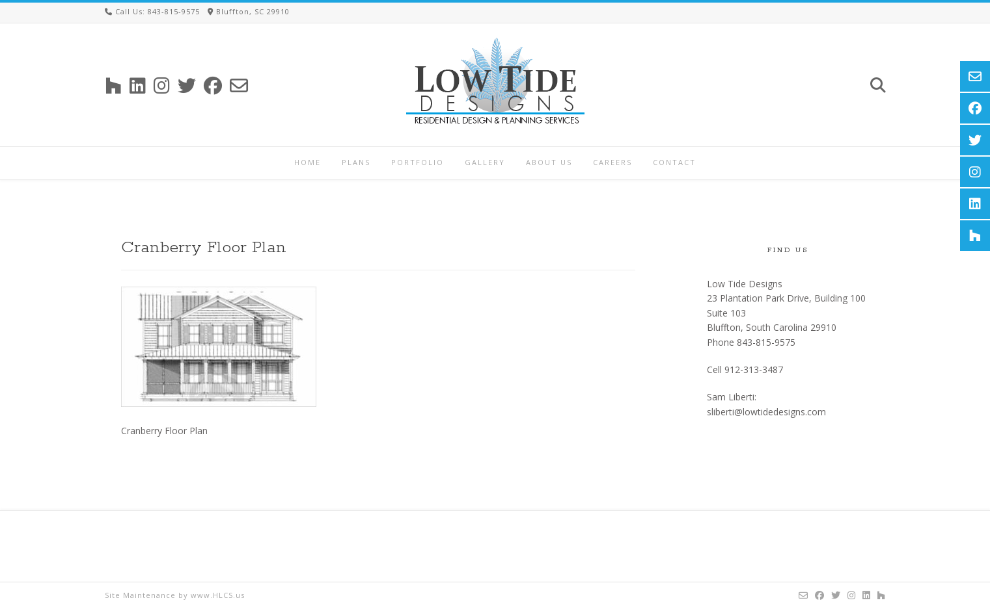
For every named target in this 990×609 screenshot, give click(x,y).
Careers (612, 162)
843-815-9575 (766, 342)
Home (307, 162)
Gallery (485, 162)
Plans (356, 162)
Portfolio (417, 162)
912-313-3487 (753, 369)
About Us (549, 162)
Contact (674, 162)
